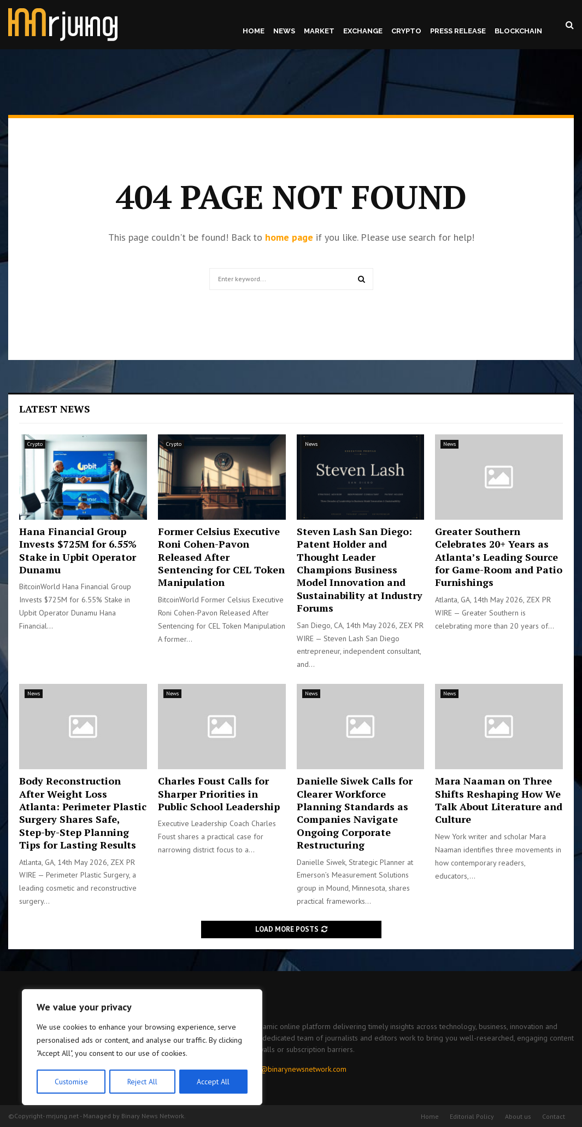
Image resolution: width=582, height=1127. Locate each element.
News (284, 31)
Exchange (363, 31)
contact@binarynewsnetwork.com (291, 1069)
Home (253, 31)
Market (319, 31)
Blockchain (518, 31)
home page (289, 237)
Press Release (458, 31)
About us (518, 1116)
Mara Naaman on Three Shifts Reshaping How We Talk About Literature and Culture (498, 800)
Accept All (213, 1082)
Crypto (406, 31)
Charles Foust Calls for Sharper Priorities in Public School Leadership (219, 793)
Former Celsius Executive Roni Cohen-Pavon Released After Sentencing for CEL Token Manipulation (221, 557)
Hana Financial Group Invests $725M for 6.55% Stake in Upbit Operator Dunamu (78, 550)
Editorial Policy (472, 1116)
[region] (142, 1047)
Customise (70, 1082)
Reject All (142, 1082)
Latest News (54, 408)
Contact (553, 1116)
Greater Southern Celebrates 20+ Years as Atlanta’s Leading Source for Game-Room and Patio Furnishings (498, 557)
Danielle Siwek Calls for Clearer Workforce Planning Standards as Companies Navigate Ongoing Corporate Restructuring (355, 812)
